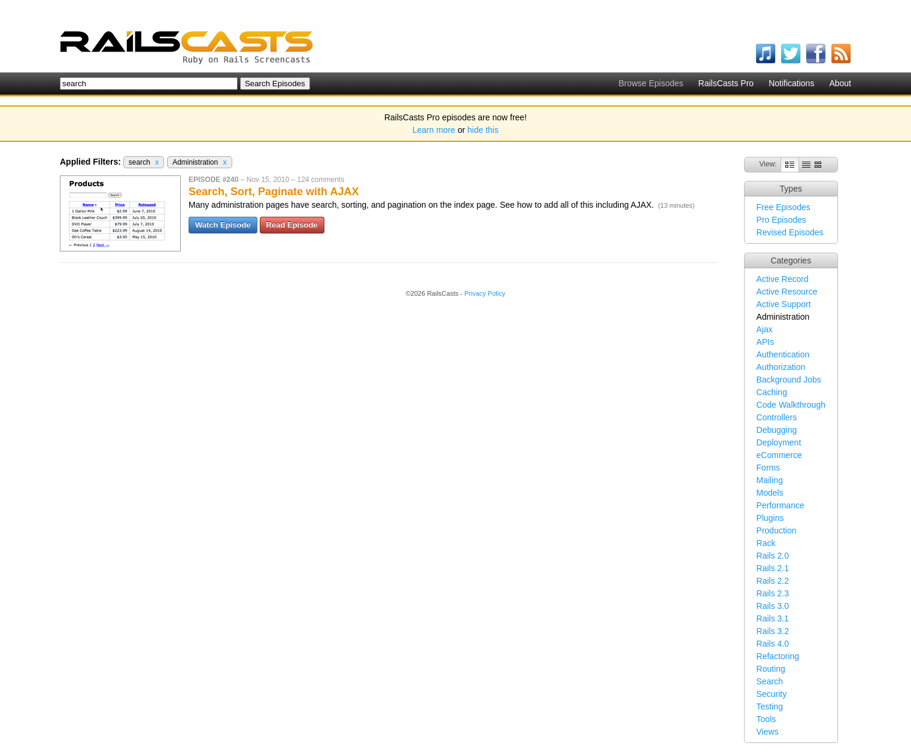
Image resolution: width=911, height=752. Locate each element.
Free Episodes (783, 207)
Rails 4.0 (773, 643)
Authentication (783, 354)
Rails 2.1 (773, 568)
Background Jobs (789, 379)
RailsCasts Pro (726, 83)
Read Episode (292, 224)
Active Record (783, 279)
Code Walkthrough (791, 405)
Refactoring (778, 656)
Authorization (781, 367)
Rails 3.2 (773, 631)
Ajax (765, 329)
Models (770, 493)
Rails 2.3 (773, 593)
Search (770, 681)
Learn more (434, 130)
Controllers (777, 417)
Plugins (770, 518)
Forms (769, 467)
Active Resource (787, 291)
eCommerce (779, 455)
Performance (780, 505)
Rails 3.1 (773, 618)
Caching (772, 392)
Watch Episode (223, 224)
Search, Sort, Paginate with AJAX (274, 192)
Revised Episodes (790, 232)
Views (768, 731)
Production (777, 530)
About (840, 83)
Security (772, 694)
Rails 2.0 (773, 555)
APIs (766, 342)
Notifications (791, 83)
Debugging (777, 430)
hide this (483, 130)
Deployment (779, 442)
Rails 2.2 (773, 581)
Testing (770, 706)
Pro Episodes (781, 220)
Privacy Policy (484, 293)
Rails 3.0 (773, 606)
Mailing (770, 480)
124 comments (320, 179)
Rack (766, 543)
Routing (771, 669)
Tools (766, 719)
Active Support (784, 304)
